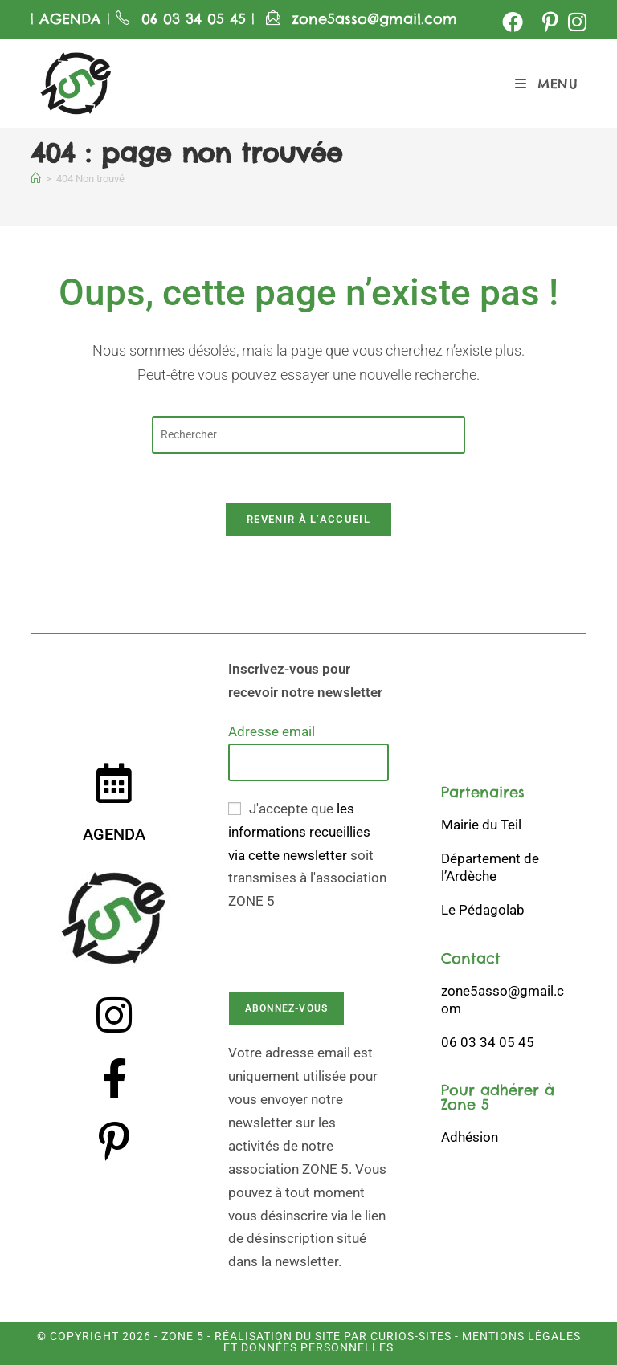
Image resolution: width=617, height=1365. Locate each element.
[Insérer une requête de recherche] (308, 435)
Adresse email (271, 731)
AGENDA (67, 19)
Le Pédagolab (483, 910)
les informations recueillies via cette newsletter (299, 832)
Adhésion (469, 1137)
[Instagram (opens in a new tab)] (574, 21)
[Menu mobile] (546, 83)
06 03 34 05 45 (196, 19)
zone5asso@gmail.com (374, 19)
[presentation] (350, 944)
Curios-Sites (409, 1336)
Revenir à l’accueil (308, 519)
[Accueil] (36, 179)
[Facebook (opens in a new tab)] (512, 21)
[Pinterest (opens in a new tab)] (550, 21)
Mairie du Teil (481, 825)
